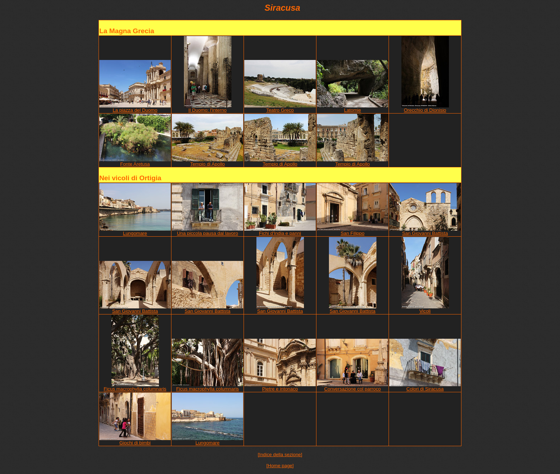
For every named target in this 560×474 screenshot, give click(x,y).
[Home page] (280, 465)
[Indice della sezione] (280, 454)
